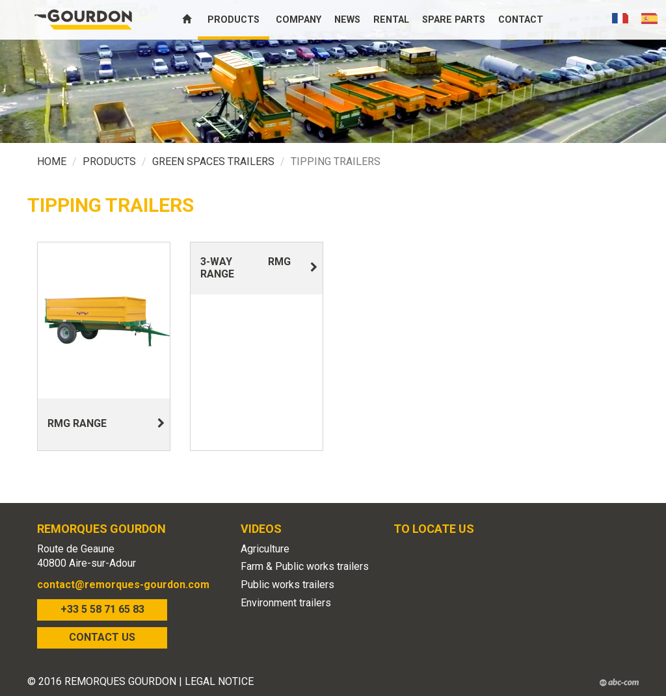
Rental (391, 19)
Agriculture (265, 549)
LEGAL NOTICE (219, 681)
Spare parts (453, 19)
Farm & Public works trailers (305, 566)
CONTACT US (102, 637)
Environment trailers (286, 603)
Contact (520, 19)
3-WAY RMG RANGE (245, 267)
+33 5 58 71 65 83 (102, 609)
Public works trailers (287, 584)
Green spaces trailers (213, 161)
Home (51, 161)
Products (233, 19)
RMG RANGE (77, 423)
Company (298, 19)
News (347, 19)
